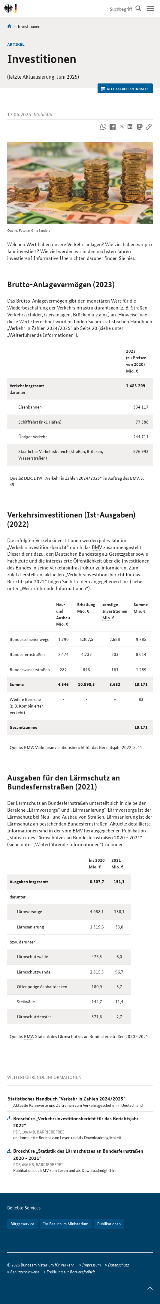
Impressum (91, 1265)
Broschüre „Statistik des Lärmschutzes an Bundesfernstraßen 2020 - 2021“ (78, 1154)
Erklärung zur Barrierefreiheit (71, 1272)
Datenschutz (118, 1265)
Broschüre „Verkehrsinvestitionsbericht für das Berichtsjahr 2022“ (75, 1122)
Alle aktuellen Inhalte (124, 88)
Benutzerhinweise (24, 1272)
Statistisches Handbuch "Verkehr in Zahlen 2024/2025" (66, 1098)
